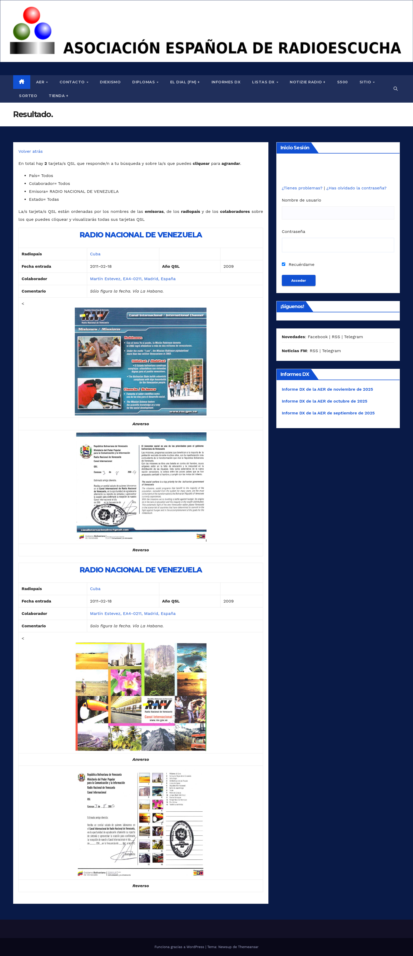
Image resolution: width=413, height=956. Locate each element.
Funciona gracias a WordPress (179, 947)
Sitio (366, 82)
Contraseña (293, 231)
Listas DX (264, 82)
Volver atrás (30, 151)
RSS (336, 336)
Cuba (95, 253)
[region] (206, 31)
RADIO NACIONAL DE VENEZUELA (141, 234)
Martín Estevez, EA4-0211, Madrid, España (133, 278)
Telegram (353, 336)
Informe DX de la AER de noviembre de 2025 (327, 389)
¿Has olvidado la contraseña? (356, 187)
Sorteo (28, 95)
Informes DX (226, 82)
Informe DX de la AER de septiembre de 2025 (328, 412)
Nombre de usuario (301, 200)
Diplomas (144, 82)
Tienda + (58, 95)
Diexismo (110, 82)
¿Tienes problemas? (303, 187)
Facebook (318, 336)
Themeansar (248, 947)
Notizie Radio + (308, 82)
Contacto (73, 82)
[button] (396, 88)
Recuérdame (298, 264)
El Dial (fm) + (185, 82)
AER (41, 82)
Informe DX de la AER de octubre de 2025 (324, 401)
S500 (342, 82)
